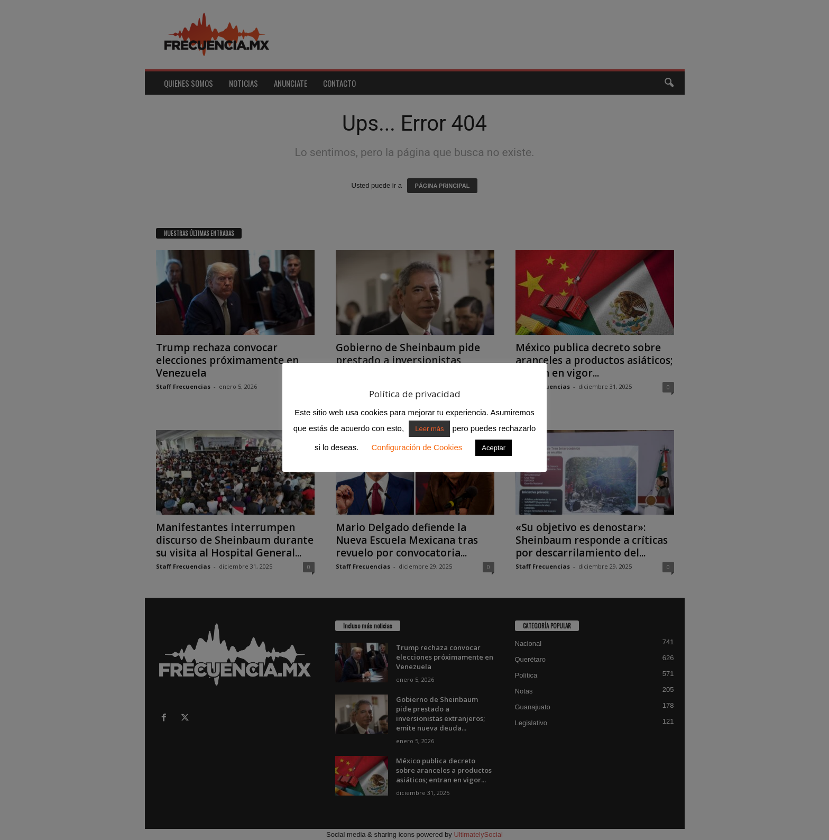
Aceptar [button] (493, 448)
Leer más (429, 429)
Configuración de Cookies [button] (416, 447)
